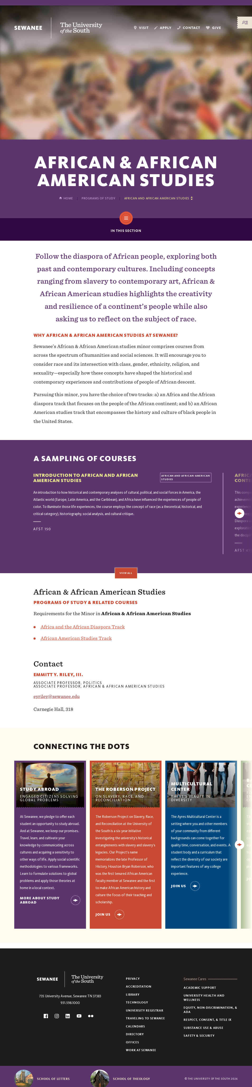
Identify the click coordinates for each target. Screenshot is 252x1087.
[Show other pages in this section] (158, 198)
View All (126, 573)
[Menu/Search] (245, 22)
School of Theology (131, 1079)
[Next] (239, 513)
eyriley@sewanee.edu (56, 696)
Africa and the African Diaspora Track (83, 626)
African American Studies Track (76, 638)
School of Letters (53, 1079)
